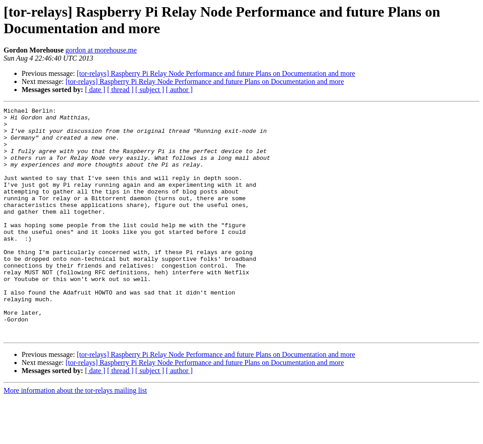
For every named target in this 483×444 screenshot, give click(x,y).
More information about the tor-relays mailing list (75, 436)
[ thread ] (120, 89)
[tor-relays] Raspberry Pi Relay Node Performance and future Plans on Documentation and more (216, 73)
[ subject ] (149, 89)
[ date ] (95, 89)
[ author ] (179, 89)
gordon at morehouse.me (101, 50)
